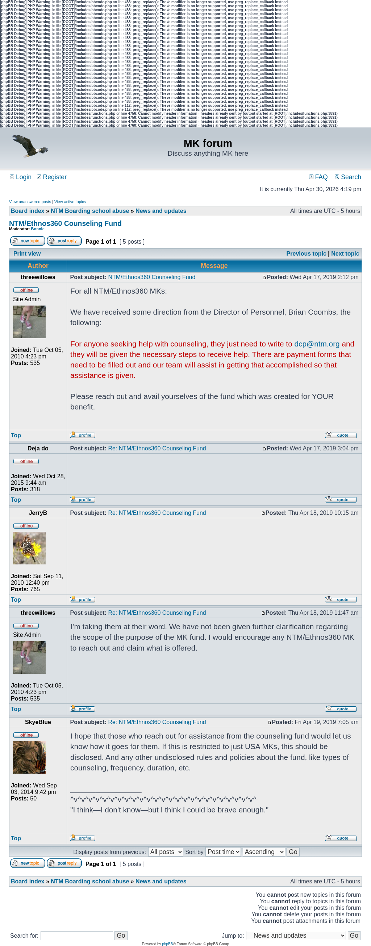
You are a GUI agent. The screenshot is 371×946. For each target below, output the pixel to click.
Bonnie (38, 229)
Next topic (345, 254)
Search (348, 177)
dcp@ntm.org (317, 344)
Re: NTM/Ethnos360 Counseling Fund (157, 448)
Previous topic (306, 254)
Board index (27, 211)
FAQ (318, 177)
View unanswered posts (30, 201)
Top (16, 435)
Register (52, 177)
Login (21, 177)
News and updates (161, 211)
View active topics (70, 201)
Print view (27, 254)
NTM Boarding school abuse (90, 211)
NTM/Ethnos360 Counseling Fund (65, 223)
